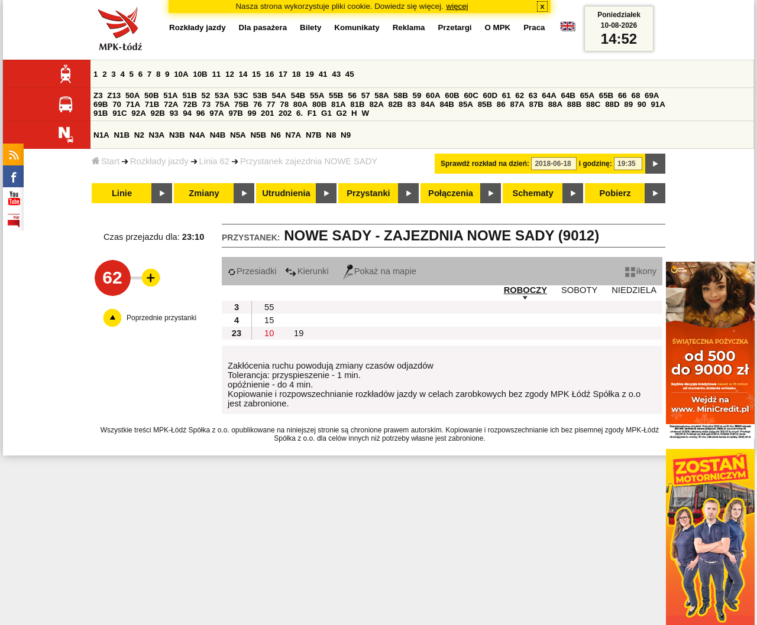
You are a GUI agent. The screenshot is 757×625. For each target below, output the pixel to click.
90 (642, 104)
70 (116, 104)
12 (229, 74)
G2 (342, 113)
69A (652, 95)
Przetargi (454, 27)
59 (417, 95)
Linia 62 (214, 161)
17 (283, 74)
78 (284, 104)
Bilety (310, 27)
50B (151, 95)
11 (216, 74)
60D (490, 95)
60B (452, 95)
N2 (139, 135)
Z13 (114, 95)
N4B (218, 135)
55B (336, 95)
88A (555, 104)
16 (270, 74)
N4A (197, 135)
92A (138, 113)
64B (568, 95)
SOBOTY (579, 290)
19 (309, 74)
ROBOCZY (525, 290)
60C (471, 95)
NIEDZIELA (634, 290)
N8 (331, 135)
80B (319, 104)
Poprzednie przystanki (161, 318)
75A (222, 104)
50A (132, 95)
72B (190, 104)
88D (612, 104)
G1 (326, 113)
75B (241, 104)
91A (658, 104)
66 (622, 95)
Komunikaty (356, 27)
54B (298, 95)
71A (133, 104)
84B (446, 104)
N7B (314, 135)
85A (466, 104)
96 (200, 113)
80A (300, 104)
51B (189, 95)
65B (606, 95)
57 (365, 95)
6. (299, 113)
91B (100, 113)
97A (216, 113)
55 (269, 307)
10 (269, 333)
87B (536, 104)
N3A (157, 135)
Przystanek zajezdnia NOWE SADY (308, 161)
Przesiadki (252, 271)
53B (260, 95)
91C (119, 113)
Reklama (409, 27)
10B (200, 74)
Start (105, 161)
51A (170, 95)
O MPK (498, 27)
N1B (122, 135)
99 (252, 113)
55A (317, 95)
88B (574, 104)
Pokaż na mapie (379, 271)
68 (635, 95)
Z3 (98, 95)
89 (628, 104)
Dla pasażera (263, 27)
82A (376, 104)
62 (519, 95)
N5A (238, 135)
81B (357, 104)
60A (433, 95)
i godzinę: (595, 163)
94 (187, 113)
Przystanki (368, 193)
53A (222, 95)
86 (501, 104)
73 (206, 104)
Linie (122, 193)
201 (267, 113)
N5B (258, 135)
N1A (101, 135)
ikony (640, 271)
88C (593, 104)
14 (243, 74)
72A (171, 104)
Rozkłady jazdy (159, 161)
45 (349, 74)
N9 (346, 135)
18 (296, 74)
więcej (457, 6)
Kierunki (307, 271)
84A (427, 104)
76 (257, 104)
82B (396, 104)
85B (485, 104)
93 (174, 113)
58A (381, 95)
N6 (276, 135)
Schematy (532, 193)
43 (336, 74)
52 (206, 95)
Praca (534, 27)
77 (271, 104)
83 (411, 104)
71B (152, 104)
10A (181, 74)
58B (400, 95)
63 (533, 95)
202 (285, 113)
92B (157, 113)
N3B (177, 135)
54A (279, 95)
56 (352, 95)
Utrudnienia (286, 193)
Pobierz (615, 193)
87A (517, 104)
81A (338, 104)
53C (241, 95)
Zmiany (204, 193)
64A (549, 95)
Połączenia (450, 193)
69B (100, 104)
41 (323, 74)
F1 (312, 113)
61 (506, 95)
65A (587, 95)
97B (235, 113)
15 (256, 74)
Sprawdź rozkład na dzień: (485, 163)
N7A (294, 135)
